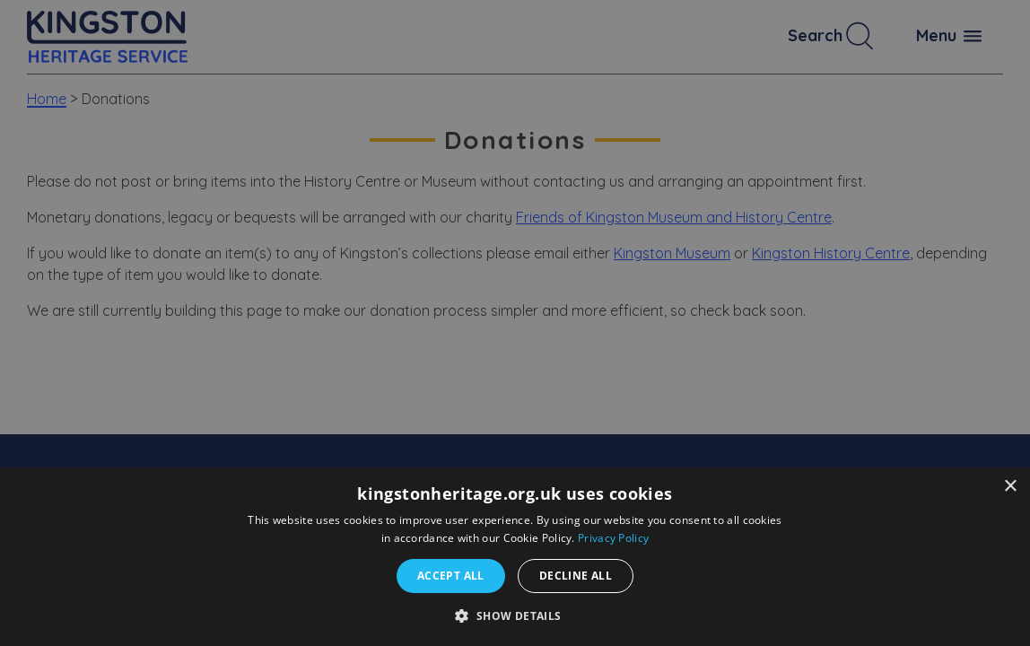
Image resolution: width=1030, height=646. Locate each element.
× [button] (1010, 486)
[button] (514, 615)
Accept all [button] (450, 575)
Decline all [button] (575, 575)
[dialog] (515, 556)
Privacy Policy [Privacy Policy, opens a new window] (613, 538)
